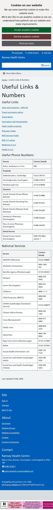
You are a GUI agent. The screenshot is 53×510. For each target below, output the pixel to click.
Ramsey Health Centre (13, 57)
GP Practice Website (10, 485)
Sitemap (5, 405)
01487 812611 (32, 53)
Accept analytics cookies (26, 29)
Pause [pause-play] (4, 507)
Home (4, 80)
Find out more (26, 43)
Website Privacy (8, 428)
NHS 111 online (8, 140)
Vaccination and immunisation (15, 121)
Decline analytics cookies (26, 36)
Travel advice (7, 117)
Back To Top (7, 410)
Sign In (5, 401)
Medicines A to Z (9, 145)
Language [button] (17, 53)
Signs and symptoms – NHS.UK (15, 107)
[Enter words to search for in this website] (21, 65)
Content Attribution (10, 442)
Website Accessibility (11, 433)
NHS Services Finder (10, 135)
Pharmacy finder (9, 131)
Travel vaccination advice (12, 112)
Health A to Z (7, 149)
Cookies (5, 437)
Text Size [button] (46, 53)
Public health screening (11, 126)
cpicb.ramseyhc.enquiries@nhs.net (17, 471)
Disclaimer (6, 423)
